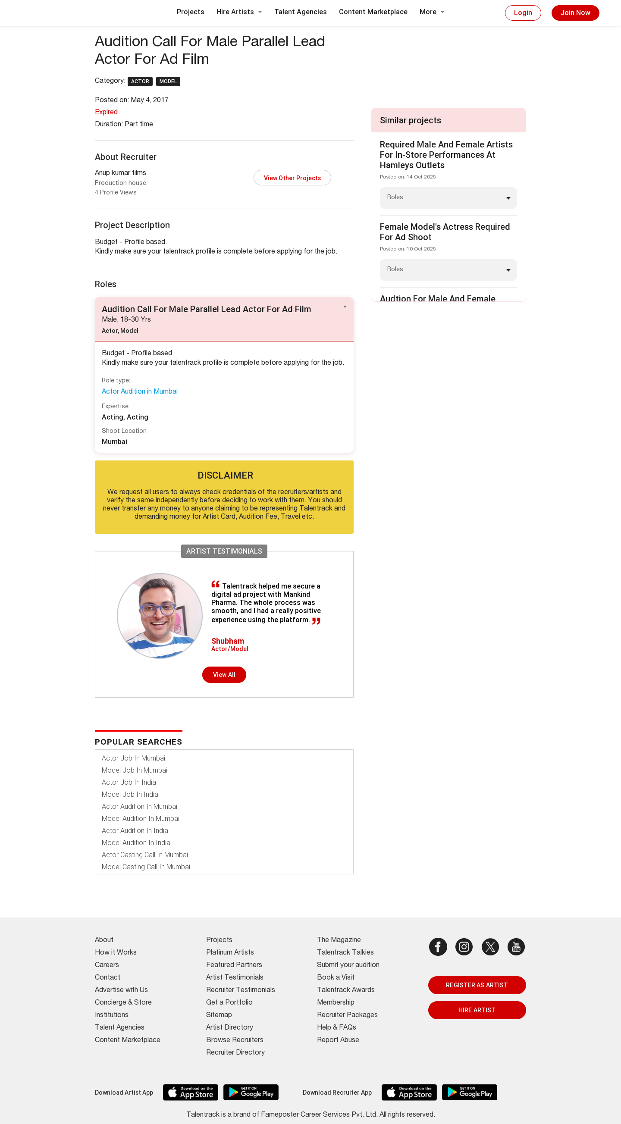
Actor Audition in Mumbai (140, 392)
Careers (107, 965)
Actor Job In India (129, 782)
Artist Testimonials (234, 978)
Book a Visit (335, 978)
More (432, 12)
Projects (190, 12)
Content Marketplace (373, 12)
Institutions (112, 1015)
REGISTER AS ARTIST (477, 985)
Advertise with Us (121, 990)
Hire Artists (239, 12)
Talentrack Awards (346, 990)
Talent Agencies (300, 12)
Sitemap (219, 1015)
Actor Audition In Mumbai (139, 806)
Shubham (227, 640)
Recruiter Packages (347, 1015)
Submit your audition (348, 965)
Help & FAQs (336, 1028)
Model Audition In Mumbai (140, 818)
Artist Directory (229, 1028)
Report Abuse (338, 1040)
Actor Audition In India (135, 831)
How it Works (116, 953)
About (104, 940)
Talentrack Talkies (345, 953)
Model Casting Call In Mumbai (146, 867)
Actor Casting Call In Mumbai (145, 855)
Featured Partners (234, 965)
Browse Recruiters (234, 1040)
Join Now (575, 13)
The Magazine (339, 940)
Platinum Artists (230, 953)
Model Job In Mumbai (134, 770)
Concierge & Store (123, 1003)
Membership (335, 1003)
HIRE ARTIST (477, 1010)
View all (224, 674)
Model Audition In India (136, 843)
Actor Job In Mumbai (133, 758)
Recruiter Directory (235, 1053)
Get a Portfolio (229, 1003)
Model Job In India (130, 794)
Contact (107, 978)
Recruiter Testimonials (240, 990)
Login (523, 13)
